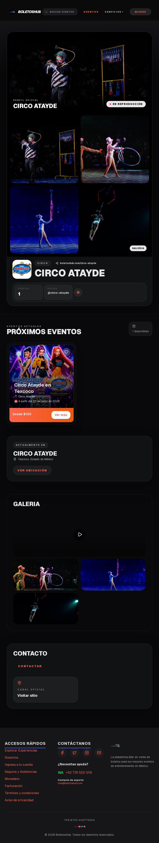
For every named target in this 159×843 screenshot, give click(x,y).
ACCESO (140, 11)
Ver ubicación (32, 470)
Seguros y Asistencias (21, 772)
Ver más (61, 415)
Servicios (114, 11)
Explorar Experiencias (21, 750)
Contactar (30, 666)
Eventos (91, 11)
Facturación (13, 786)
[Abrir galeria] (44, 149)
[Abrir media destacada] (79, 74)
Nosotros (11, 757)
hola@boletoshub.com (70, 783)
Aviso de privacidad (19, 800)
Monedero (12, 779)
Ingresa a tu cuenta (19, 765)
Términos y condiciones (22, 793)
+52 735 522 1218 (75, 772)
